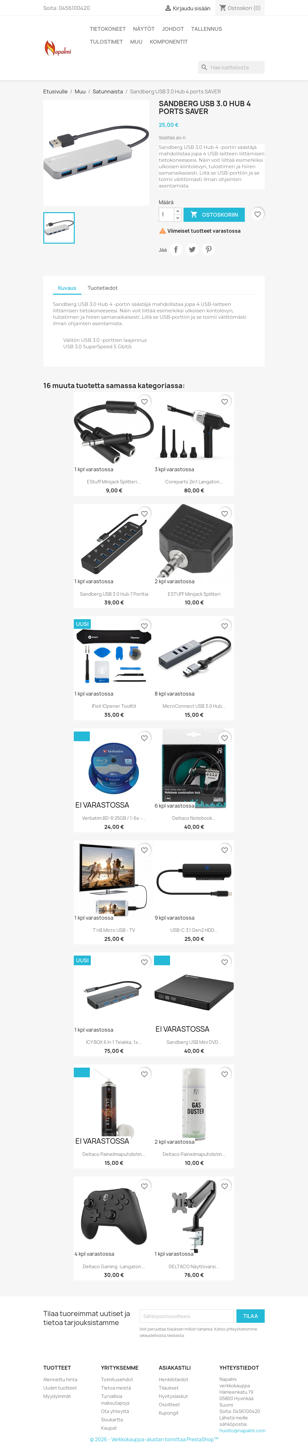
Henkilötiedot (173, 1379)
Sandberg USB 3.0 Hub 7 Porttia (114, 594)
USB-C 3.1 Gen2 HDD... (194, 930)
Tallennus (206, 28)
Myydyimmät (57, 1396)
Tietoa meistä (116, 1388)
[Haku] (231, 67)
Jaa (175, 249)
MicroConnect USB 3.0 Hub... (194, 706)
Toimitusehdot (117, 1379)
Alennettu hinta (60, 1379)
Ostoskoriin (214, 215)
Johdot (173, 28)
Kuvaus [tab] (67, 287)
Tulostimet (106, 41)
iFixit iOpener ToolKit (114, 706)
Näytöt (144, 28)
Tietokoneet (108, 28)
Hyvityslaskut (173, 1396)
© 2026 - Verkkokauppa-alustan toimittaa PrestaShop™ (154, 1439)
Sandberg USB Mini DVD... (194, 1042)
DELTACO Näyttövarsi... (194, 1266)
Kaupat (109, 1428)
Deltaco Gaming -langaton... (114, 1266)
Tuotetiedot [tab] (103, 287)
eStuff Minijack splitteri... (114, 482)
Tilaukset (169, 1388)
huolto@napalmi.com (242, 1430)
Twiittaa (192, 249)
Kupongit (169, 1413)
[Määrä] (166, 215)
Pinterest (208, 249)
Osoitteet (169, 1404)
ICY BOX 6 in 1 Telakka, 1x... (114, 1042)
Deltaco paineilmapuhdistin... (114, 1154)
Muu (136, 41)
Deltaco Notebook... (194, 818)
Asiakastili (175, 1367)
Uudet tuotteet (60, 1388)
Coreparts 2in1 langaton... (194, 482)
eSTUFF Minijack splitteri (194, 594)
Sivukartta (112, 1420)
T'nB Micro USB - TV (114, 930)
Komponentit (169, 41)
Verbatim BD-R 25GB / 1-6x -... (114, 818)
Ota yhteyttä (115, 1411)
